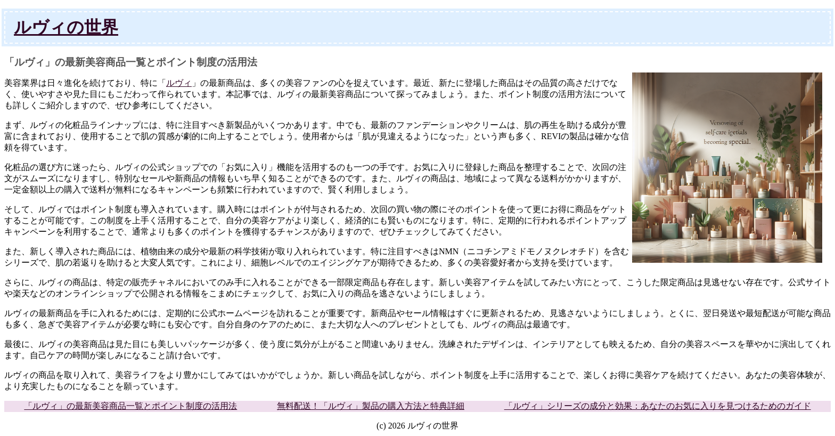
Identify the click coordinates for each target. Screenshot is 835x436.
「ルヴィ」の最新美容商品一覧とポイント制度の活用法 (130, 405)
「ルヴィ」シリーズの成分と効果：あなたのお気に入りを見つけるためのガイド (657, 405)
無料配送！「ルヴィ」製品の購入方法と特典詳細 (370, 405)
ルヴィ (179, 82)
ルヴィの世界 (66, 27)
